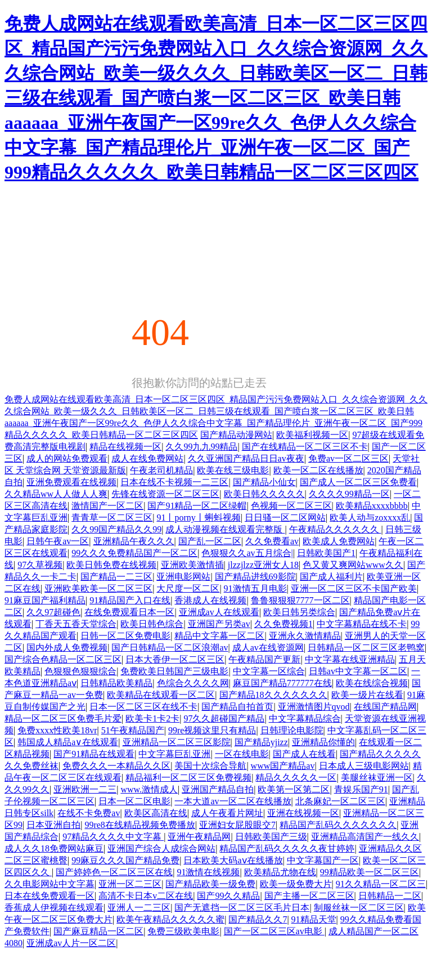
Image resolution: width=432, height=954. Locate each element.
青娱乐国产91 (361, 789)
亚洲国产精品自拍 (218, 789)
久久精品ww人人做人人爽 (55, 494)
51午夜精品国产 (132, 730)
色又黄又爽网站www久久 (353, 565)
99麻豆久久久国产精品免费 (125, 860)
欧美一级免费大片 (296, 884)
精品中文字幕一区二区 (219, 636)
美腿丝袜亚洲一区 (377, 777)
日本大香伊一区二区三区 (174, 659)
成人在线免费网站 (147, 458)
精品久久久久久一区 (295, 777)
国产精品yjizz (261, 742)
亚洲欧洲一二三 (84, 789)
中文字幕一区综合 (269, 671)
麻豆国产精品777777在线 (282, 683)
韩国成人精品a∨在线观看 (67, 742)
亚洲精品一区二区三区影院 (177, 742)
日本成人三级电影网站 (364, 766)
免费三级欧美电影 (183, 931)
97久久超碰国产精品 (223, 718)
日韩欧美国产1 (326, 553)
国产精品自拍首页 (237, 706)
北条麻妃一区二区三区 (340, 801)
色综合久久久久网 (193, 683)
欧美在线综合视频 (372, 683)
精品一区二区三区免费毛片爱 (63, 718)
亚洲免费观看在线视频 (71, 482)
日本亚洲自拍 (53, 825)
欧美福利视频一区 (312, 435)
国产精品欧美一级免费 (210, 884)
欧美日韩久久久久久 (264, 494)
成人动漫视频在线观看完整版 (225, 529)
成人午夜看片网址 (227, 813)
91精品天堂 (313, 919)
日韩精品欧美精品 (116, 683)
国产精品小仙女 (264, 482)
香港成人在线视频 (210, 600)
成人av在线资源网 (268, 647)
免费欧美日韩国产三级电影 (174, 671)
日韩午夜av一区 (57, 541)
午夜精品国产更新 (264, 659)
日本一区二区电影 (134, 801)
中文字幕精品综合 (305, 718)
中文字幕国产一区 (323, 860)
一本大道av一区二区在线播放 (232, 801)
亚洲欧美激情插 (192, 565)
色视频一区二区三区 (291, 505)
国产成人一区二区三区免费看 (358, 482)
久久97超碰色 (53, 612)
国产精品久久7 (257, 919)
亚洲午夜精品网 (199, 836)
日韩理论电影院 (291, 730)
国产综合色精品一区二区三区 (63, 659)
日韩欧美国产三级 (271, 836)
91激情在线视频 (208, 872)
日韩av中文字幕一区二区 (358, 671)
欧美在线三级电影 (233, 470)
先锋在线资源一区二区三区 (165, 494)
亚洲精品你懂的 (323, 742)
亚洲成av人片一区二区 (71, 943)
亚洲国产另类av (219, 624)
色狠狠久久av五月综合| (246, 553)
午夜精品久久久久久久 (335, 529)
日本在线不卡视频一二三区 (174, 482)
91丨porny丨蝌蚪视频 (198, 517)
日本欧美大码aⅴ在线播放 (232, 860)
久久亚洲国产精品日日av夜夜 (246, 458)
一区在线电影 (242, 754)
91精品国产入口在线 (129, 600)
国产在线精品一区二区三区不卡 (305, 446)
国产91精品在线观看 (93, 754)
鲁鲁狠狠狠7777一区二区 (300, 600)
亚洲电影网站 (183, 576)
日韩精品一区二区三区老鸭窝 (366, 647)
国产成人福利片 (331, 576)
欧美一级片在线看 (367, 695)
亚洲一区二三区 (129, 884)
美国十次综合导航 (210, 766)
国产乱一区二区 (209, 541)
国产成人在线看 (304, 754)
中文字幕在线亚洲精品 (350, 659)
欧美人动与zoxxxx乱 (370, 517)
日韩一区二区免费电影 (125, 636)
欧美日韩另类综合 (299, 612)
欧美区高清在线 (155, 813)
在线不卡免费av (88, 813)
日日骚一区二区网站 (285, 517)
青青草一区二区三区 (111, 517)
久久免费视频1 (283, 624)
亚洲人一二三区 (138, 907)
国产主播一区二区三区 (309, 896)
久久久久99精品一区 (349, 494)
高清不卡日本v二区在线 (145, 896)
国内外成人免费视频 (66, 647)
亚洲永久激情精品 (305, 636)
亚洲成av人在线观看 (219, 612)
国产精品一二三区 (116, 576)
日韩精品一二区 (389, 896)
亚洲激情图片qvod (314, 706)
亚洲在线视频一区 (303, 813)
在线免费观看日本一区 (129, 612)
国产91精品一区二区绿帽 (196, 505)
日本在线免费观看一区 (49, 896)
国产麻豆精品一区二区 (98, 931)
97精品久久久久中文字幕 (113, 836)
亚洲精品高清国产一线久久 (365, 836)
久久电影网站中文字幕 (49, 884)
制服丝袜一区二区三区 (359, 907)
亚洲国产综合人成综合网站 (161, 848)
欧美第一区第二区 (294, 789)
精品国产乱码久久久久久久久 (338, 825)
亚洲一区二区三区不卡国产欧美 (354, 588)
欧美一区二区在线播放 (318, 470)
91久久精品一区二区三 (381, 884)
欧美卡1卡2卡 (152, 718)
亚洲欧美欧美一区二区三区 (98, 588)
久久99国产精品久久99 (116, 529)
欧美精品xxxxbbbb (372, 505)
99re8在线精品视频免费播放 (139, 825)
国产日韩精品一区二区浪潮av (169, 647)
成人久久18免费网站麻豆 (54, 848)
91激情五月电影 (255, 588)
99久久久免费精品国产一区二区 (134, 553)
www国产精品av (283, 766)
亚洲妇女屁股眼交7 (237, 825)
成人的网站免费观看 (66, 458)
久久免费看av (272, 541)
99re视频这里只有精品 (212, 730)
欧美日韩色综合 (151, 624)
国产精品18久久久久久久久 (273, 695)
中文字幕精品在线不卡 (362, 624)
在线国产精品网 (385, 706)
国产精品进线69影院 (255, 576)
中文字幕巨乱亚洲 (174, 754)
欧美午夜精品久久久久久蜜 (170, 919)
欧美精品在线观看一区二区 (161, 695)
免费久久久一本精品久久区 (116, 766)
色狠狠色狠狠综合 (80, 671)
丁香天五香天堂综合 (75, 624)
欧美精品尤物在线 (280, 872)
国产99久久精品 (228, 896)
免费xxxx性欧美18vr (57, 730)
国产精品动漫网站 (236, 435)
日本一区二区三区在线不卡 (143, 706)
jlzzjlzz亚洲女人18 (263, 565)
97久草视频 (39, 565)
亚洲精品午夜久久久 (133, 541)
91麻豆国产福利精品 (45, 600)
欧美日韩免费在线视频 (111, 565)
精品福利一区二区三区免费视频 (188, 777)
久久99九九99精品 (201, 446)
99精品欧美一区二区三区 (369, 872)
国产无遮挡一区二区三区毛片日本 (241, 907)
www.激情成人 (149, 789)
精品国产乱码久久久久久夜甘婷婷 (286, 848)
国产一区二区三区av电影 (274, 931)
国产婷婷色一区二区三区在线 (114, 872)
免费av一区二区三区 (348, 458)
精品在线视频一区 (125, 446)
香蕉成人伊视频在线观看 (54, 907)
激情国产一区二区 (107, 505)
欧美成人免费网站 (339, 541)
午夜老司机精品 (161, 470)
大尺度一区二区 (187, 588)
